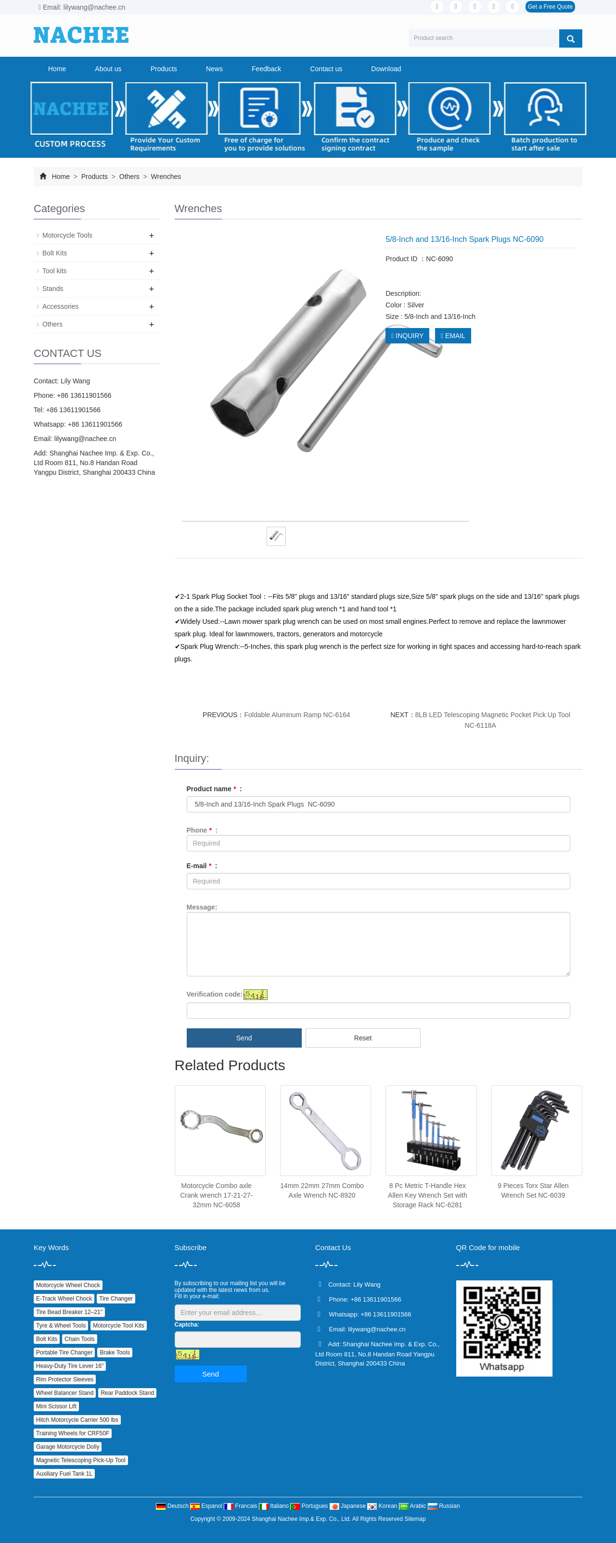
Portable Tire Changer (64, 1352)
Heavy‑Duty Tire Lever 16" (69, 1366)
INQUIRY (407, 336)
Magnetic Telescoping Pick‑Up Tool (81, 1460)
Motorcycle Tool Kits (118, 1325)
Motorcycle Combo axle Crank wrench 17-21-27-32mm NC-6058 (216, 1195)
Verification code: (215, 994)
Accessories (60, 306)
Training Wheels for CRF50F (72, 1433)
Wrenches (165, 176)
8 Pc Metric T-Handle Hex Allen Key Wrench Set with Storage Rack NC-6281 (427, 1195)
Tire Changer (116, 1298)
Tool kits (54, 271)
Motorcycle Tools (67, 235)
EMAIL (453, 336)
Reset (363, 1038)
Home (57, 69)
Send (244, 1038)
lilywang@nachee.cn (85, 439)
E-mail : (202, 866)
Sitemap (415, 1519)
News (214, 69)
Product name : (214, 789)
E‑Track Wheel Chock (64, 1298)
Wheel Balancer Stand (64, 1393)
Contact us (326, 69)
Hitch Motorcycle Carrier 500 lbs (77, 1420)
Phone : (202, 830)
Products (164, 69)
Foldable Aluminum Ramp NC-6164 (297, 715)
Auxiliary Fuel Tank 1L (64, 1473)
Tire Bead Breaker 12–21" (69, 1312)
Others (129, 176)
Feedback (266, 69)
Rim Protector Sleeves (64, 1379)
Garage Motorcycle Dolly (67, 1446)
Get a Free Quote (550, 6)
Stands (53, 288)
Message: (202, 907)
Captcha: (187, 1324)
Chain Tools (79, 1339)
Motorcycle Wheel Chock (68, 1285)
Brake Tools (114, 1352)
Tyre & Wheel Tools (61, 1325)
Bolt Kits (54, 253)
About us (108, 69)
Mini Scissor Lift (56, 1406)
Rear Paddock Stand (127, 1393)
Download (386, 69)
